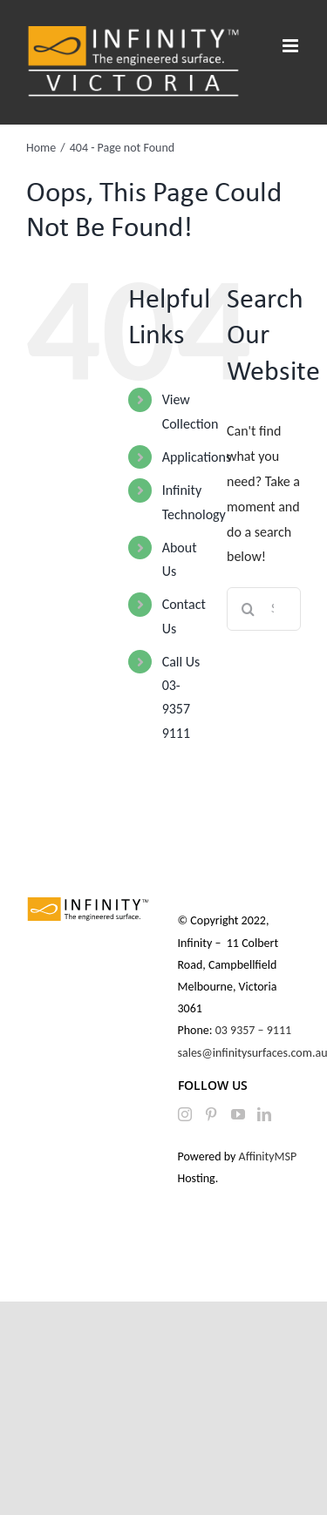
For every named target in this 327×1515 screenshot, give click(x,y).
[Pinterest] (211, 1114)
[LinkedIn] (264, 1114)
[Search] (248, 609)
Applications (197, 457)
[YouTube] (238, 1114)
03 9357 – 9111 (255, 1030)
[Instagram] (185, 1114)
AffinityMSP (268, 1156)
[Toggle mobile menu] (292, 46)
